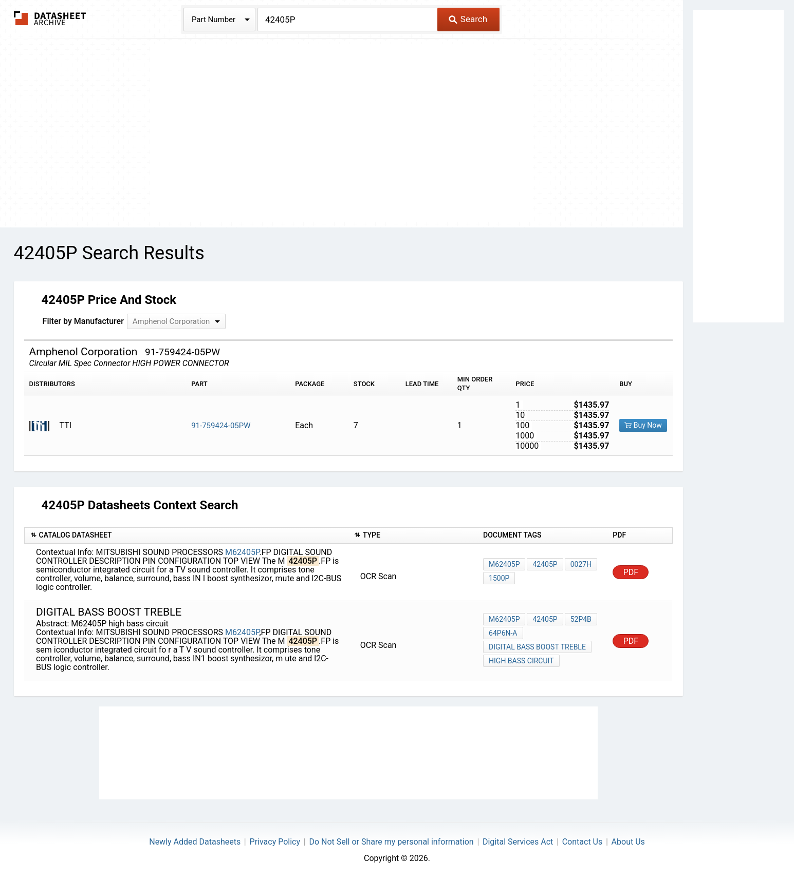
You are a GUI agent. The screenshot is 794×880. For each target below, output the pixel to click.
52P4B (581, 619)
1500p (499, 578)
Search (468, 19)
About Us (628, 842)
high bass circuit (521, 661)
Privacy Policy (275, 842)
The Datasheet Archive (50, 18)
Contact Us (582, 842)
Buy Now (643, 425)
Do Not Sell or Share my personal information (391, 842)
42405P (544, 564)
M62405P (242, 552)
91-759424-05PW (220, 425)
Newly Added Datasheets (195, 842)
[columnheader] (186, 536)
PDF (630, 572)
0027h (581, 564)
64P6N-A (503, 633)
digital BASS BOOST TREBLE (537, 647)
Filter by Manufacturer (83, 321)
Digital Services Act (518, 842)
